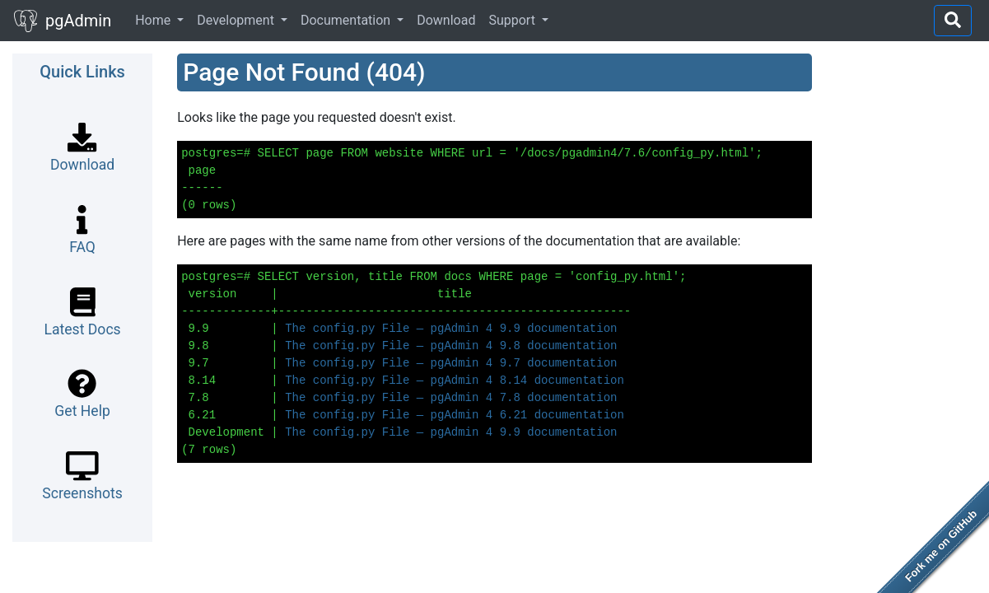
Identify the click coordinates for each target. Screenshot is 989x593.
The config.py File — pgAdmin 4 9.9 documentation (451, 328)
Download (446, 20)
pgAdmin (62, 22)
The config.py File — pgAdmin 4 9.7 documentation (451, 363)
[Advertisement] (907, 301)
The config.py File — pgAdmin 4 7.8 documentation (451, 397)
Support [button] (513, 20)
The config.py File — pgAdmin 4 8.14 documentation (454, 380)
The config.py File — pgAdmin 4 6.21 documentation (454, 415)
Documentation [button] (347, 20)
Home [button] (154, 20)
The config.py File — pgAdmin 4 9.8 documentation (451, 346)
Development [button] (237, 20)
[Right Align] (953, 20)
